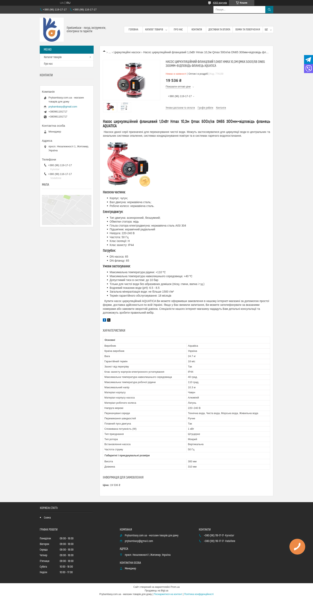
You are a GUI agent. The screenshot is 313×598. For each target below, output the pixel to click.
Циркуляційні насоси (127, 52)
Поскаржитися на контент (168, 594)
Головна (133, 29)
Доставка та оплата (219, 29)
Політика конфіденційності (199, 594)
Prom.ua (175, 587)
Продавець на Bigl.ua (156, 590)
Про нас (178, 29)
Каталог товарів (154, 29)
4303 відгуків (220, 2)
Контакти (196, 29)
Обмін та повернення (247, 29)
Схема (47, 517)
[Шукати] (269, 9)
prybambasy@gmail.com (63, 106)
